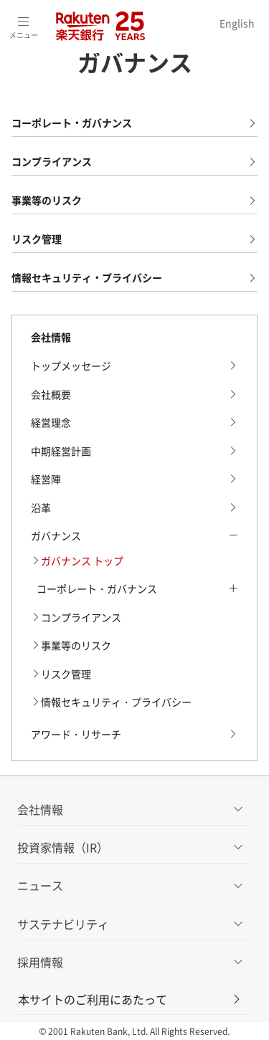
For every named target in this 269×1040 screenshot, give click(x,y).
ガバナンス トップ (82, 560)
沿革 (41, 507)
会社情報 (51, 337)
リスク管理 (36, 239)
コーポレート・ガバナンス (71, 122)
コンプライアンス (51, 161)
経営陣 (46, 479)
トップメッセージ (71, 365)
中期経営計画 (61, 451)
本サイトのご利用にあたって (130, 999)
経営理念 (51, 422)
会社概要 (51, 394)
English (237, 23)
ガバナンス (56, 535)
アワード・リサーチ (76, 734)
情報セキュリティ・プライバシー (86, 277)
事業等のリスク (46, 200)
